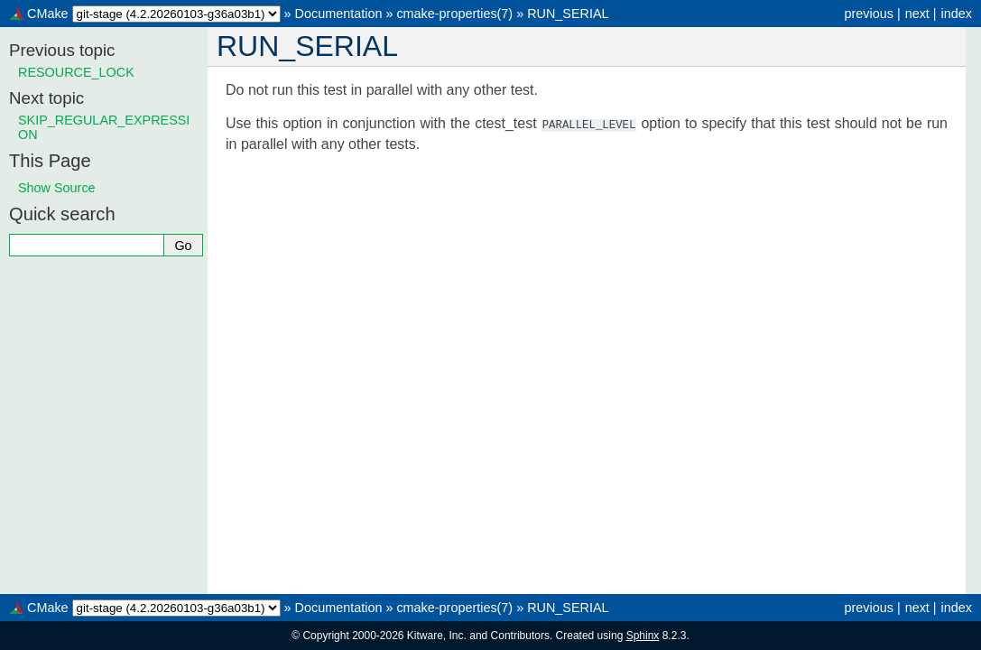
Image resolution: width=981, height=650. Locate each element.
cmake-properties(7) (454, 13)
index (956, 13)
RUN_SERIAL (567, 13)
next (917, 13)
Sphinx (643, 635)
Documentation (339, 13)
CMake (48, 13)
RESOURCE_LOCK (76, 72)
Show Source (57, 188)
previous (868, 13)
